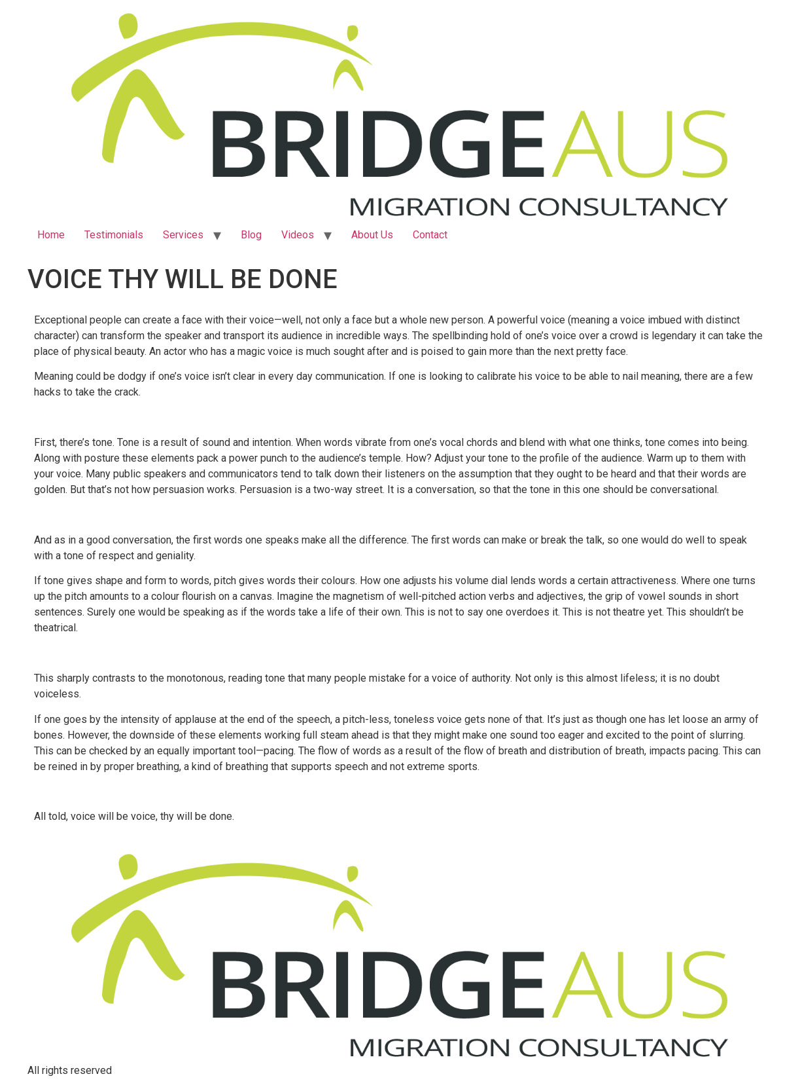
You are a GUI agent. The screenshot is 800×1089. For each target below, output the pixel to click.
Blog (251, 235)
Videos (297, 235)
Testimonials (113, 235)
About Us (372, 235)
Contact (430, 235)
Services (183, 235)
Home (51, 235)
